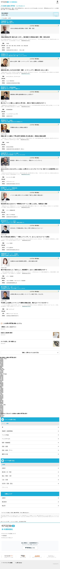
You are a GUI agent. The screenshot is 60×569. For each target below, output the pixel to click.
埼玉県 (1, 371)
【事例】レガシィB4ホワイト (8, 327)
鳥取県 (1, 397)
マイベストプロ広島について (9, 533)
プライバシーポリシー (8, 537)
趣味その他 (5, 454)
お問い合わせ (19, 562)
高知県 (1, 403)
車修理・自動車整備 (7, 431)
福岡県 (1, 405)
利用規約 (5, 535)
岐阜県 (1, 386)
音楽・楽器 (5, 446)
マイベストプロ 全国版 (7, 562)
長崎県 (1, 408)
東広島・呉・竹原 (6, 472)
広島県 (1, 394)
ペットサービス (6, 438)
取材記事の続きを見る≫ (25, 40)
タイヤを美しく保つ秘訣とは (8, 341)
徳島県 (1, 400)
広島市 (1, 414)
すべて (3, 423)
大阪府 (1, 388)
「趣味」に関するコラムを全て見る (30, 352)
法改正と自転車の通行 (6, 332)
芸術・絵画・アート (7, 450)
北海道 (1, 359)
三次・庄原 (5, 479)
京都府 (1, 389)
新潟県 (1, 377)
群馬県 (1, 373)
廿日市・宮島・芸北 (7, 483)
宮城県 (1, 364)
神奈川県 (2, 369)
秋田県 (1, 363)
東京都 (1, 368)
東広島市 (2, 415)
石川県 (1, 379)
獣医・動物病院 (6, 442)
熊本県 (1, 410)
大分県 (1, 409)
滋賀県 (1, 390)
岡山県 (1, 396)
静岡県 (1, 383)
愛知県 (1, 382)
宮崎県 (1, 411)
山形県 (1, 365)
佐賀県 (1, 407)
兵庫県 (1, 391)
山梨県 (1, 375)
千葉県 (1, 370)
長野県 (1, 376)
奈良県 (1, 392)
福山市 (1, 416)
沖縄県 (1, 412)
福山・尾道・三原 (6, 476)
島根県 (1, 398)
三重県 (1, 385)
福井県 (1, 380)
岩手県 (1, 362)
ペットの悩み (5, 435)
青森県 (1, 360)
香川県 (1, 401)
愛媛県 (1, 402)
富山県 (1, 378)
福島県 (1, 366)
